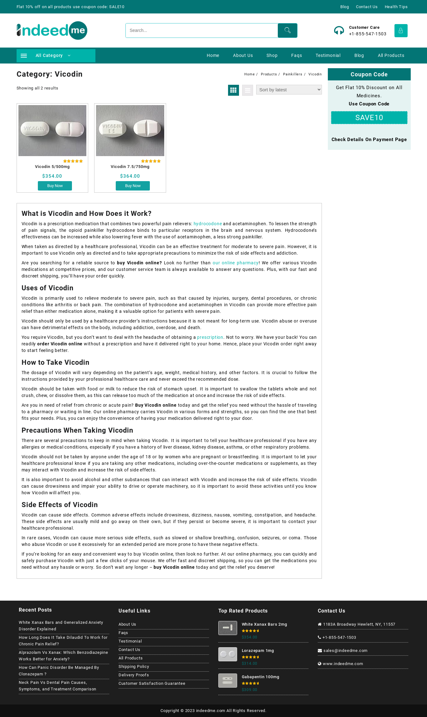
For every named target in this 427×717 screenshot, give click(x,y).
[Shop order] (289, 89)
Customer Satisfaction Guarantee (152, 683)
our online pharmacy (236, 262)
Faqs (123, 632)
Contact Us (129, 649)
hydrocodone (208, 223)
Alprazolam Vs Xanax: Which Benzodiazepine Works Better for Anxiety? (63, 655)
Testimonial (130, 641)
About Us (127, 624)
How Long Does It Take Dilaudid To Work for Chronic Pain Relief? (63, 640)
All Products (131, 658)
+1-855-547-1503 (368, 33)
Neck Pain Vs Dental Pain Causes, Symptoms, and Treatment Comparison (57, 685)
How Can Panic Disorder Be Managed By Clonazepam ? (59, 670)
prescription (210, 337)
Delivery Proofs (134, 675)
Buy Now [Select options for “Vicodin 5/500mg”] (55, 185)
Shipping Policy (134, 666)
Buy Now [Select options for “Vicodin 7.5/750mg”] (133, 185)
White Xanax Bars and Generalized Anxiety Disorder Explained (61, 625)
